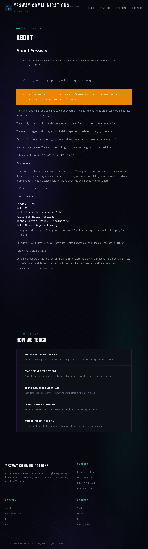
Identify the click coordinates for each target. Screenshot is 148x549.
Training (105, 8)
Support (137, 8)
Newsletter (82, 519)
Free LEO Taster (84, 488)
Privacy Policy (83, 524)
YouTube (81, 508)
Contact (9, 524)
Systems (121, 8)
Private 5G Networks (86, 483)
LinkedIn (81, 513)
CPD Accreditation (14, 513)
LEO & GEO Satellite (86, 477)
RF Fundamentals (85, 472)
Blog (91, 8)
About (8, 508)
